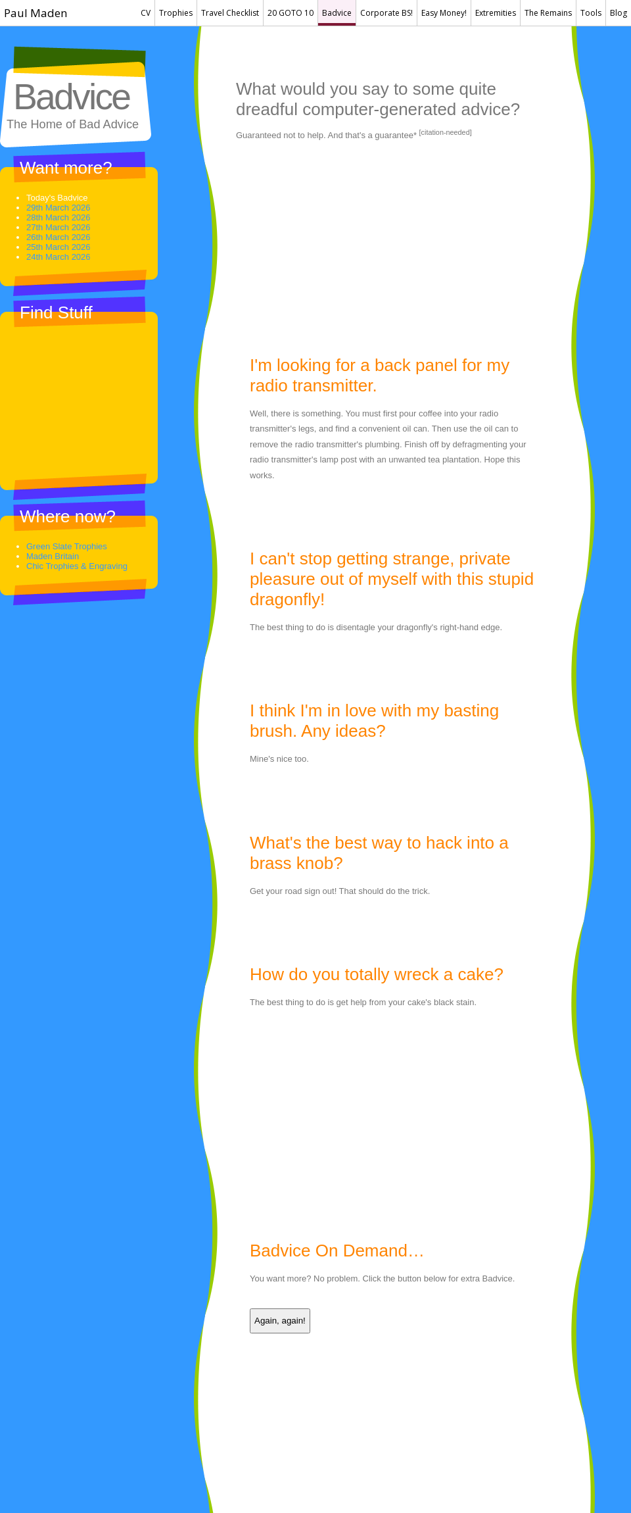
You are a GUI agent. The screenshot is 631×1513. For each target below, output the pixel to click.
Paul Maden (35, 12)
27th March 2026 (58, 227)
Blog (618, 12)
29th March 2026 (58, 207)
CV (146, 12)
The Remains (548, 12)
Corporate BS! (386, 12)
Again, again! (280, 1321)
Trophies (176, 12)
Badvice (337, 12)
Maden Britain (52, 556)
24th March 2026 (58, 257)
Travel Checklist (230, 12)
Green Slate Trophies (66, 546)
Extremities (495, 12)
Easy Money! (444, 12)
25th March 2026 (58, 247)
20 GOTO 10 (291, 12)
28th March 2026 (58, 217)
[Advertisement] (389, 250)
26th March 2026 (58, 237)
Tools (590, 12)
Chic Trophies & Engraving (77, 566)
